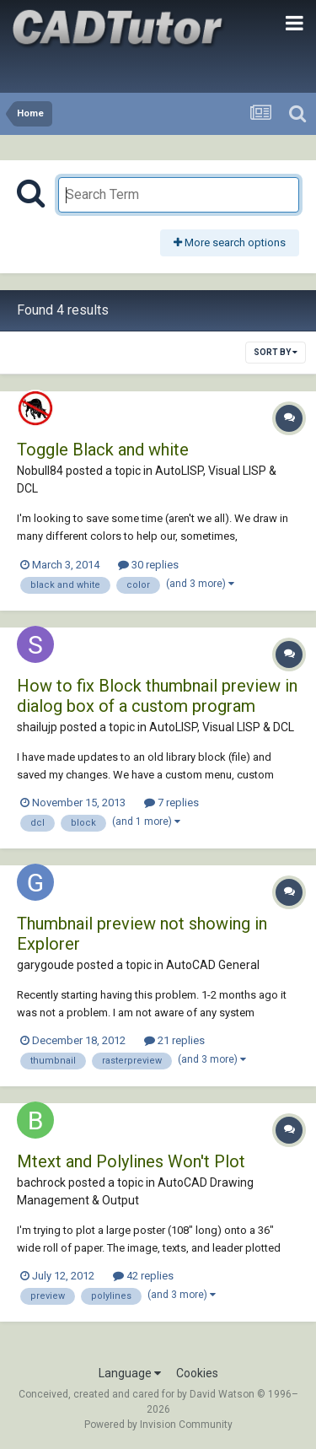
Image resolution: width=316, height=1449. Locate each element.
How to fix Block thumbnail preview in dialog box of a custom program (157, 696)
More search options (230, 242)
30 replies (148, 564)
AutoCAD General (213, 965)
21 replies (174, 1040)
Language (130, 1373)
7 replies (171, 802)
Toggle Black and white (103, 449)
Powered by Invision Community (158, 1424)
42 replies (143, 1275)
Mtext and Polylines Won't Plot (131, 1161)
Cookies (197, 1373)
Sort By (275, 352)
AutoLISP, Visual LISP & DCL (221, 727)
